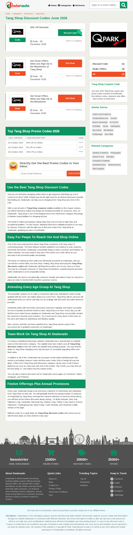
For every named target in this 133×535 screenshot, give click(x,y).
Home (52, 5)
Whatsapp (116, 495)
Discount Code (108, 64)
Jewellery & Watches (100, 153)
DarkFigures (115, 126)
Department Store (99, 165)
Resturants (85, 482)
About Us (53, 479)
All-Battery (96, 126)
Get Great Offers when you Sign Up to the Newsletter (41, 99)
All (108, 74)
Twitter (115, 483)
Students (84, 485)
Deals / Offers (108, 69)
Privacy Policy (55, 488)
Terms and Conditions (58, 492)
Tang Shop (39, 14)
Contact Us (53, 485)
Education (110, 157)
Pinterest (116, 487)
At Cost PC (114, 122)
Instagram (116, 491)
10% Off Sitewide (39, 27)
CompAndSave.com (100, 118)
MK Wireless (108, 130)
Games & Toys (98, 157)
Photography (116, 153)
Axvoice (114, 118)
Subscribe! (74, 173)
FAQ (51, 495)
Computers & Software (101, 161)
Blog (51, 482)
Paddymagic (97, 134)
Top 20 (83, 479)
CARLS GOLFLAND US (101, 114)
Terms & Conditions (74, 41)
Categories (64, 5)
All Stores (79, 5)
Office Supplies (98, 169)
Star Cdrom (96, 130)
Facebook (116, 479)
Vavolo (105, 126)
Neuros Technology (99, 122)
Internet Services (114, 165)
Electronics (28, 14)
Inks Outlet (109, 134)
